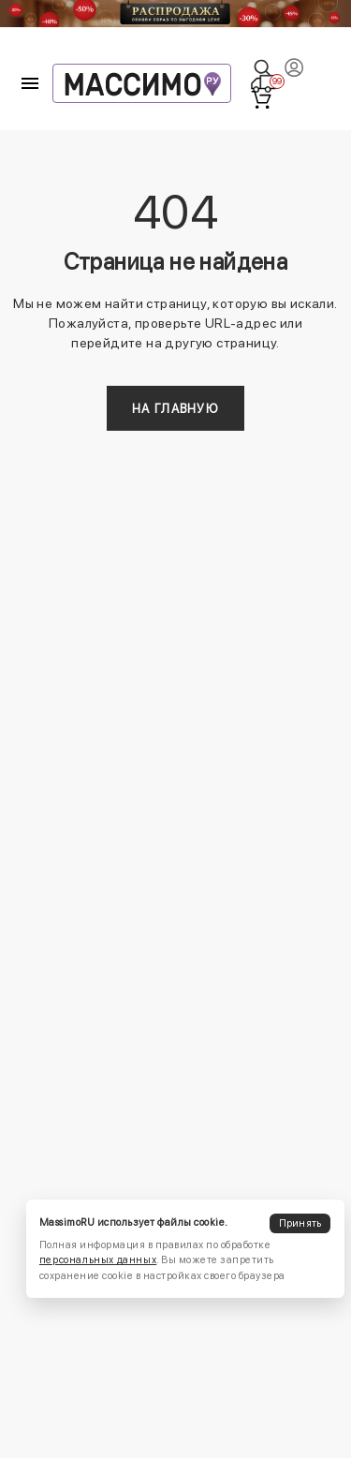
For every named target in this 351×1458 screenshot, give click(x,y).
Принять (300, 1223)
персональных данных (97, 1260)
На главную (175, 409)
